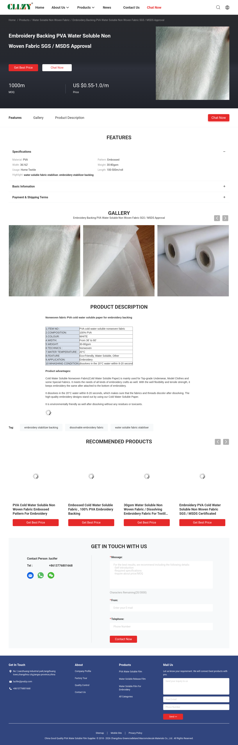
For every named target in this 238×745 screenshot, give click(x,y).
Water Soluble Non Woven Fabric (51, 20)
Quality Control (82, 685)
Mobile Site (116, 733)
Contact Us (80, 692)
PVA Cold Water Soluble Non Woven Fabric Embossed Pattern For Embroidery (34, 509)
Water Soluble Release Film (132, 679)
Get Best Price (23, 67)
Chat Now (57, 67)
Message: (116, 557)
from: (114, 600)
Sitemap (100, 733)
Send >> (173, 716)
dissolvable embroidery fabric (86, 427)
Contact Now (123, 639)
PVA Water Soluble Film (130, 671)
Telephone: (117, 619)
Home (12, 20)
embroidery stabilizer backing (41, 427)
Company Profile (83, 671)
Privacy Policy (135, 733)
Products (24, 20)
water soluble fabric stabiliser (132, 427)
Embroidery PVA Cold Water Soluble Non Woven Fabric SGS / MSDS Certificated (200, 509)
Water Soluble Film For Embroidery (130, 688)
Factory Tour (81, 678)
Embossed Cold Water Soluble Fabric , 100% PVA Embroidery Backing (90, 509)
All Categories (126, 696)
